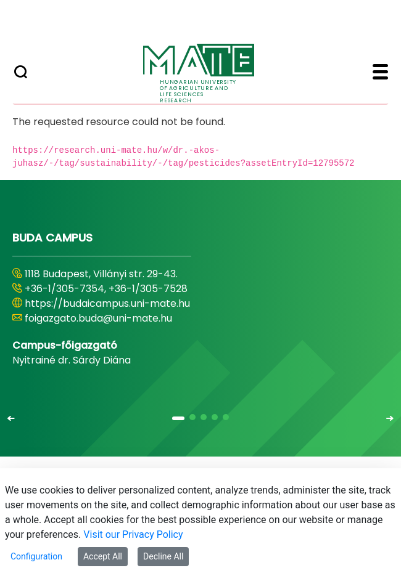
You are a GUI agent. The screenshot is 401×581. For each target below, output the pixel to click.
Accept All (102, 556)
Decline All (163, 556)
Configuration (36, 556)
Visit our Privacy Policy (133, 534)
